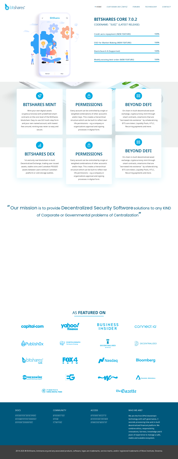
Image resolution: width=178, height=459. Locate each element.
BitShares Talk (59, 416)
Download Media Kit (99, 422)
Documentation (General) (25, 419)
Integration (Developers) (25, 416)
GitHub (55, 419)
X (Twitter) (57, 422)
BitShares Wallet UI (98, 416)
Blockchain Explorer (99, 419)
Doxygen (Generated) (24, 422)
